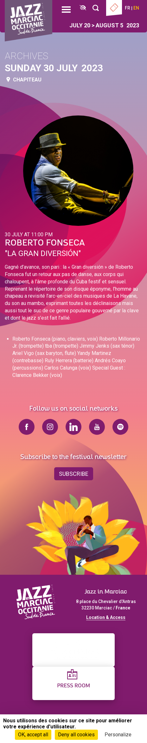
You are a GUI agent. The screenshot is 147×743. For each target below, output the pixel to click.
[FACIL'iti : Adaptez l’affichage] (83, 8)
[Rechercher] (95, 8)
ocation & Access (107, 617)
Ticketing (114, 8)
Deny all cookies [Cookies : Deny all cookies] (76, 735)
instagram (50, 427)
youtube (97, 427)
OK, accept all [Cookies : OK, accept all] (33, 735)
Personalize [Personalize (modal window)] (118, 735)
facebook (27, 427)
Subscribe (73, 473)
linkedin (73, 427)
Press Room (73, 686)
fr (127, 7)
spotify (120, 427)
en (136, 7)
